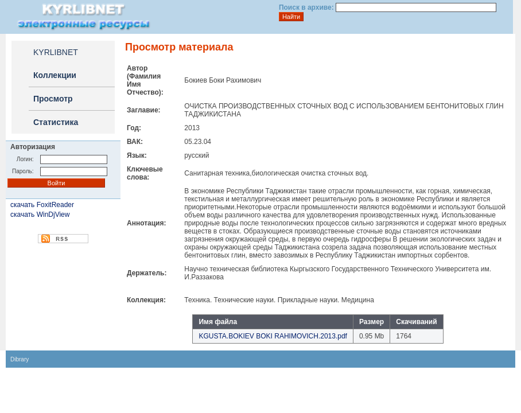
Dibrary (19, 359)
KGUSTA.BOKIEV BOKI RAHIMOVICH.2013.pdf (273, 336)
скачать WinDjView (39, 215)
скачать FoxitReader (42, 205)
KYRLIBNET (55, 52)
